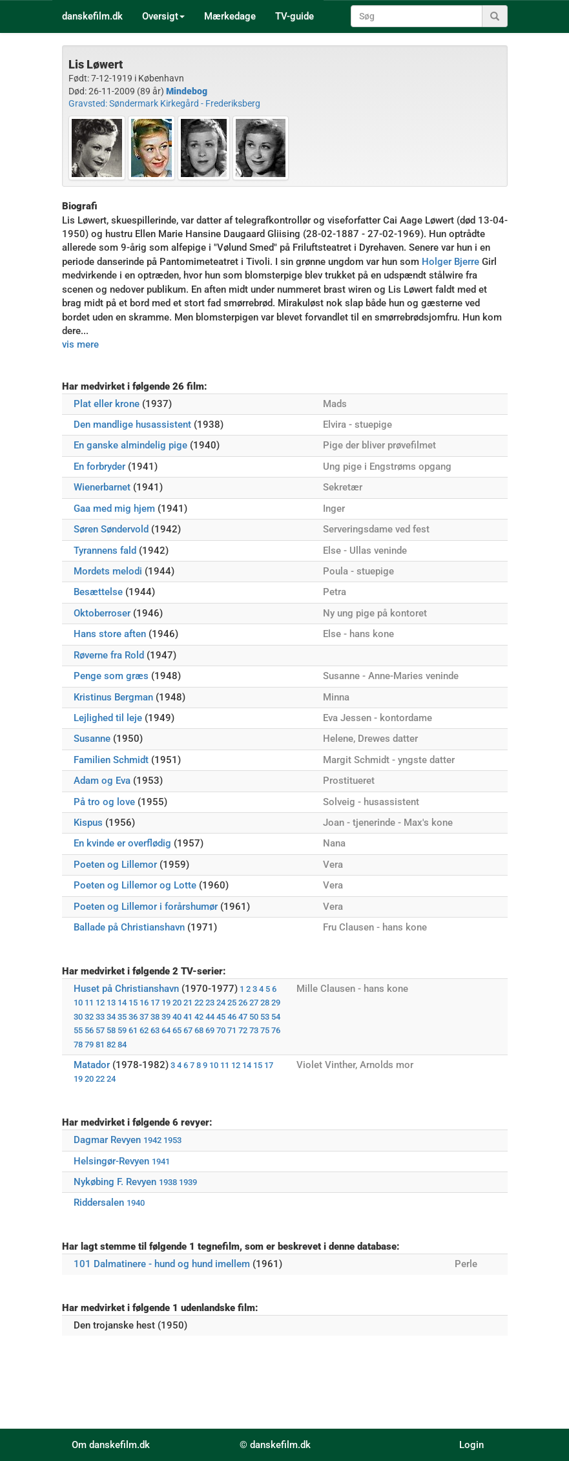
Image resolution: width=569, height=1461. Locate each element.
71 (231, 1030)
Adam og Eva (102, 780)
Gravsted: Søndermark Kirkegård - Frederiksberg (164, 103)
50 (253, 1017)
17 (155, 1002)
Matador (92, 1065)
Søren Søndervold (111, 529)
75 (264, 1030)
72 (242, 1030)
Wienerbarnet (102, 487)
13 (111, 1002)
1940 (136, 1203)
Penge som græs (111, 676)
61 (133, 1030)
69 (209, 1030)
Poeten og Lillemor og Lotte (135, 885)
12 (100, 1002)
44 (209, 1017)
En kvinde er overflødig (122, 843)
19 (166, 1002)
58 (111, 1030)
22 (198, 1002)
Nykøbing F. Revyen (115, 1182)
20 (176, 1002)
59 (122, 1030)
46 (231, 1017)
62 (144, 1030)
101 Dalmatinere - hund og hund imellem (162, 1264)
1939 (188, 1182)
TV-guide (294, 16)
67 (187, 1030)
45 (220, 1017)
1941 (161, 1161)
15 (133, 1002)
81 (100, 1044)
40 (176, 1017)
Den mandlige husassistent (132, 424)
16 (144, 1002)
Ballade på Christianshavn (129, 927)
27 (253, 1002)
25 (231, 1002)
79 (89, 1044)
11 (89, 1002)
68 (198, 1030)
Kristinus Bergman (113, 697)
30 (78, 1017)
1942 (152, 1140)
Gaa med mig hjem (114, 508)
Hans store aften (110, 634)
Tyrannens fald (105, 550)
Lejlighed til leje (108, 718)
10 (78, 1002)
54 (275, 1017)
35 (122, 1017)
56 (89, 1030)
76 (275, 1030)
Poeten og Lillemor (115, 864)
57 (100, 1030)
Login (471, 1445)
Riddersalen (99, 1202)
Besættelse (98, 592)
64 (166, 1030)
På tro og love (104, 802)
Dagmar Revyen (107, 1140)
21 (187, 1002)
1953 (172, 1140)
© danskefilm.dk (275, 1445)
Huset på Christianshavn (126, 988)
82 (111, 1044)
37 (144, 1017)
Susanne (92, 738)
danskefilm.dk (92, 16)
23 (209, 1002)
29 (275, 1002)
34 (111, 1017)
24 (220, 1002)
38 (155, 1017)
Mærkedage (230, 16)
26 (242, 1002)
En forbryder (99, 466)
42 (198, 1017)
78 (78, 1044)
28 (264, 1002)
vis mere (80, 344)
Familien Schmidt (111, 760)
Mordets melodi (108, 571)
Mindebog (186, 91)
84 (122, 1044)
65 (176, 1030)
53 (264, 1017)
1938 (168, 1182)
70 (220, 1030)
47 (242, 1017)
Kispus (88, 822)
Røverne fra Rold (109, 655)
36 (133, 1017)
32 (89, 1017)
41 (187, 1017)
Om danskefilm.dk (111, 1445)
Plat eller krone (107, 404)
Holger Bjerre (450, 262)
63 (155, 1030)
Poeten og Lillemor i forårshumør (146, 906)
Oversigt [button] (163, 16)
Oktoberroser (102, 613)
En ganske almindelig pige (130, 445)
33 (100, 1017)
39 (166, 1017)
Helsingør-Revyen (111, 1161)
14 (122, 1002)
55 (78, 1030)
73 (253, 1030)
